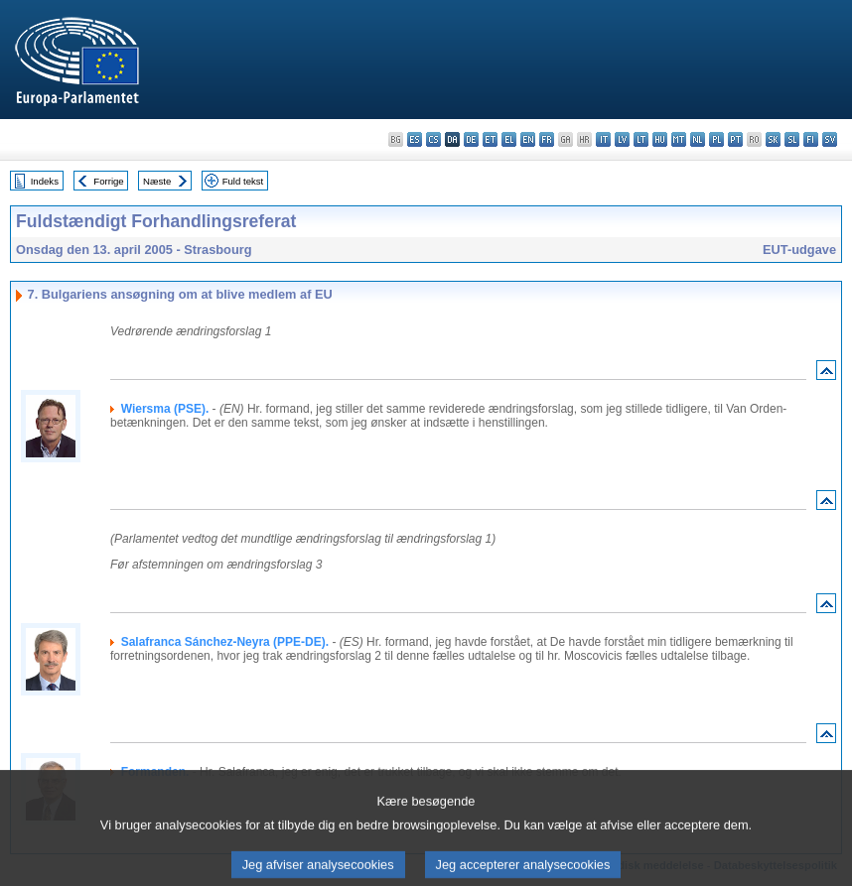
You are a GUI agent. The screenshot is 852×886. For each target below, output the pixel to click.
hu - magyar (659, 139)
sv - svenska (829, 139)
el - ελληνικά (508, 139)
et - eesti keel (490, 139)
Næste (157, 181)
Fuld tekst (243, 181)
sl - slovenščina (791, 139)
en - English (527, 139)
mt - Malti (678, 139)
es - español (414, 139)
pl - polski (716, 139)
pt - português (735, 139)
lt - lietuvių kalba (641, 139)
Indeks (45, 181)
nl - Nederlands (697, 139)
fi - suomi (810, 139)
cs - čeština (433, 139)
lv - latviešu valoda (622, 139)
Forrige (108, 181)
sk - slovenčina (773, 139)
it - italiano (603, 139)
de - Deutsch (471, 139)
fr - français (546, 139)
